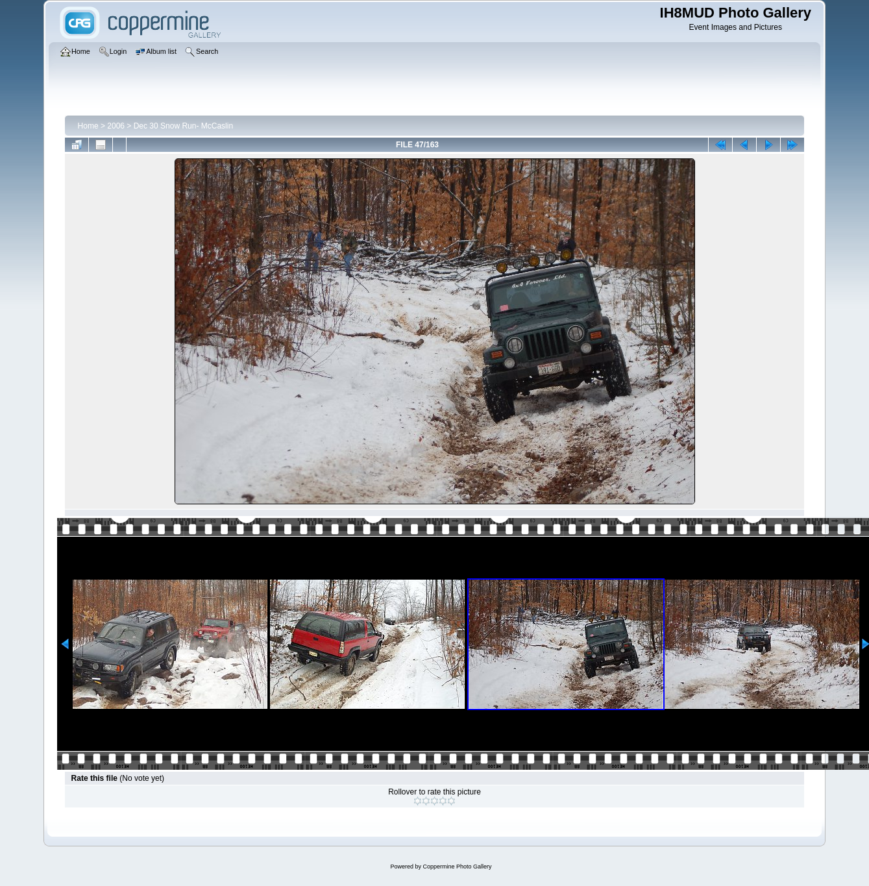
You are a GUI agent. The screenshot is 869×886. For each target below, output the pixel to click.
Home (88, 125)
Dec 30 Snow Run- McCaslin (183, 125)
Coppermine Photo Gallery (456, 866)
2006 (116, 125)
